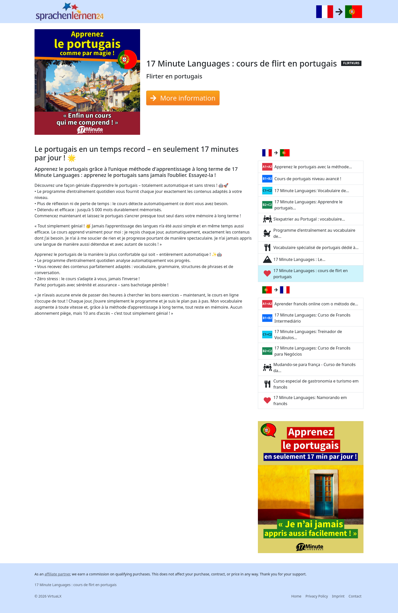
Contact (355, 596)
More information (182, 98)
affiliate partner (57, 574)
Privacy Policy (316, 596)
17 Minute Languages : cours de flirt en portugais (76, 584)
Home (296, 596)
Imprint (338, 596)
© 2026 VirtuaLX (48, 596)
